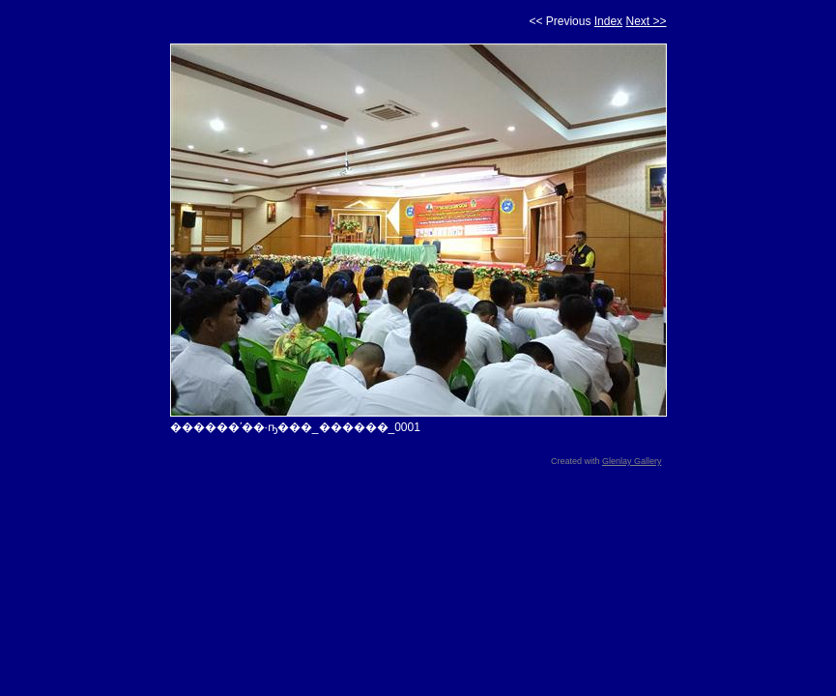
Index (608, 21)
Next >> (645, 21)
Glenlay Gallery (632, 461)
